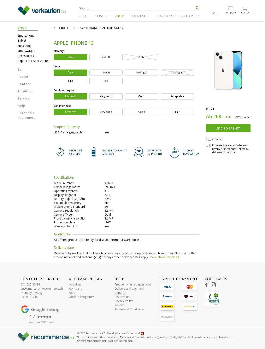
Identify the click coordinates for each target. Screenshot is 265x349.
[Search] (136, 8)
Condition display (64, 90)
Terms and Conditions (129, 309)
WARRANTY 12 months (155, 152)
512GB (142, 57)
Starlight (177, 72)
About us (25, 91)
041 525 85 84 (30, 284)
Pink (70, 81)
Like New (70, 96)
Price (210, 108)
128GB (70, 57)
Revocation (122, 297)
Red (106, 81)
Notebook (25, 46)
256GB (106, 57)
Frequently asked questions (132, 284)
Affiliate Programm (82, 297)
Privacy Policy (123, 301)
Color (57, 66)
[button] (216, 13)
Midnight (142, 72)
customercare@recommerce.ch (42, 288)
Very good (106, 96)
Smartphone (26, 35)
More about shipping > (164, 257)
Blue (70, 72)
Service (24, 98)
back (62, 28)
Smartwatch (26, 51)
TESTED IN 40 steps (75, 152)
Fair (177, 112)
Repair (101, 16)
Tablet (22, 40)
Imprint (119, 305)
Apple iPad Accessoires (33, 61)
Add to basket (228, 128)
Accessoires (26, 56)
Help (21, 106)
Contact (140, 16)
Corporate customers (178, 16)
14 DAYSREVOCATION (191, 152)
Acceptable (177, 96)
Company (75, 288)
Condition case (62, 106)
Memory (59, 51)
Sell (83, 16)
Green (106, 72)
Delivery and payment (129, 288)
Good (141, 96)
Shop (119, 16)
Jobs (72, 293)
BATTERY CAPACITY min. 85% (114, 152)
